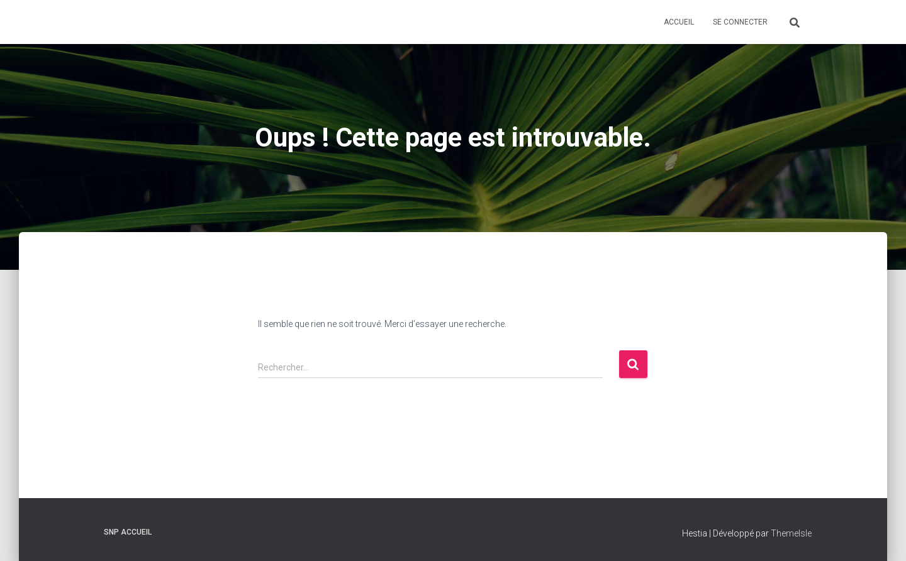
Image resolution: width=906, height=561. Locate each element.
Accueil (679, 22)
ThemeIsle (791, 533)
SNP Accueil (128, 532)
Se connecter (740, 22)
